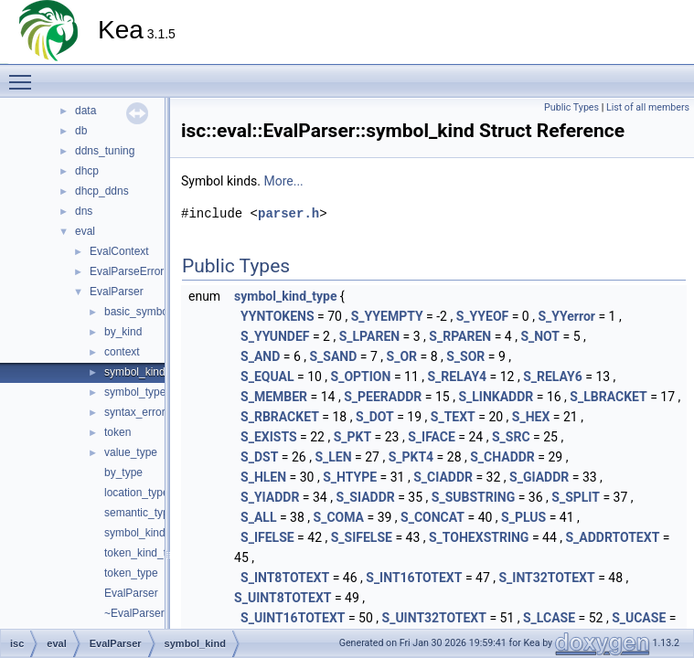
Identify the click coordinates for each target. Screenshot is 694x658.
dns (83, 211)
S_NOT (540, 336)
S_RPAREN (460, 336)
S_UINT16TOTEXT (292, 617)
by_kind (123, 331)
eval (85, 231)
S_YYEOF (482, 316)
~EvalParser (134, 613)
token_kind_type (144, 553)
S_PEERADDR (383, 396)
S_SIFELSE (361, 537)
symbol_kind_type (148, 532)
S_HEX (531, 416)
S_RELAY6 (552, 376)
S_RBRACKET (279, 416)
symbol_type (134, 392)
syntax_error (134, 412)
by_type (123, 472)
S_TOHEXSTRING (479, 537)
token (117, 432)
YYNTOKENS (277, 316)
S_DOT (375, 416)
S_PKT (352, 437)
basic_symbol (137, 311)
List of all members (647, 107)
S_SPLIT (575, 497)
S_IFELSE (267, 537)
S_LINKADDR (495, 396)
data (85, 110)
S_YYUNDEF (274, 336)
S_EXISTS (268, 437)
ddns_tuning (104, 150)
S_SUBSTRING (473, 497)
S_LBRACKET (608, 396)
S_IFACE (431, 437)
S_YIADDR (269, 497)
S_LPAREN (369, 336)
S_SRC (511, 437)
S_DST (259, 457)
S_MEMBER (273, 396)
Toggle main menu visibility (24, 74)
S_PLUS (523, 517)
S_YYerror (566, 316)
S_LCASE (549, 617)
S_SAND (334, 356)
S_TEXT (453, 416)
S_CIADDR (443, 477)
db (81, 130)
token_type (131, 573)
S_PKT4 (411, 457)
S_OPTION (361, 376)
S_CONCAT (432, 517)
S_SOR (465, 356)
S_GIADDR (539, 477)
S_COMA (339, 517)
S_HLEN (263, 477)
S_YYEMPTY (387, 316)
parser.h (288, 213)
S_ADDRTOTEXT (613, 537)
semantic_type (139, 512)
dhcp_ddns (102, 191)
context (122, 351)
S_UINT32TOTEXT (434, 617)
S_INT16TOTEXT (414, 577)
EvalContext (119, 251)
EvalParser (117, 291)
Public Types (571, 107)
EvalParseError (127, 271)
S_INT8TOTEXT (284, 577)
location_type (136, 492)
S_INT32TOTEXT (547, 577)
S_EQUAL (267, 376)
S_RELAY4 (456, 376)
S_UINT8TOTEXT (282, 597)
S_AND (260, 356)
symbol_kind (134, 372)
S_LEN (333, 457)
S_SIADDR (365, 497)
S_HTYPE (350, 477)
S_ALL (258, 517)
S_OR (402, 356)
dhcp (87, 170)
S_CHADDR (502, 457)
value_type (130, 452)
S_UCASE (639, 617)
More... (283, 181)
